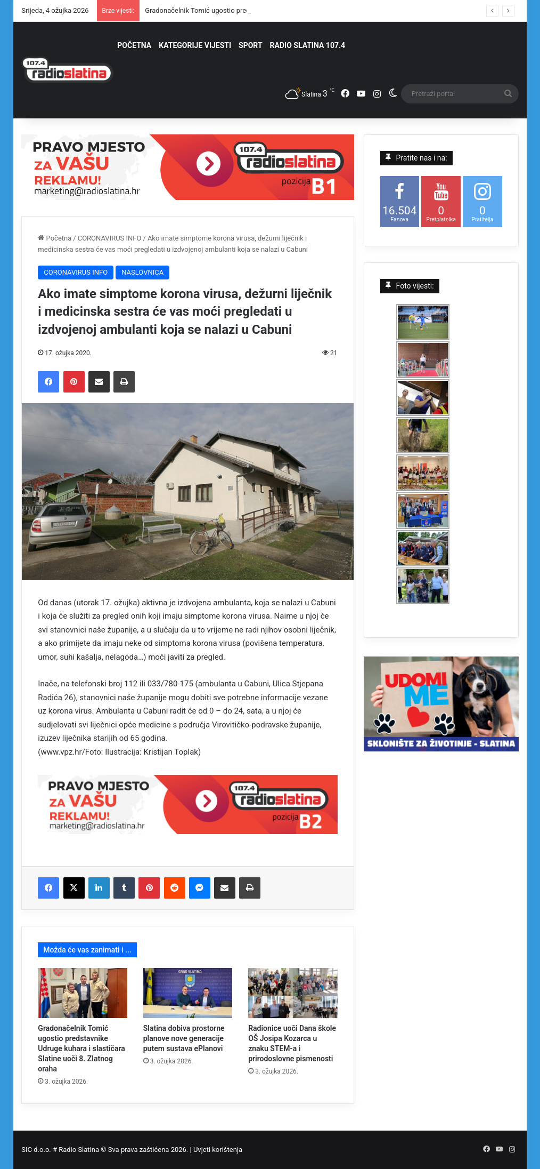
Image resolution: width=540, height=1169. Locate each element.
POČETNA (134, 45)
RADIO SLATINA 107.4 (307, 45)
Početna (54, 238)
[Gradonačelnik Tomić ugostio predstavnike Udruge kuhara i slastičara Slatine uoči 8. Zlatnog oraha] (82, 993)
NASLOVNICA (142, 272)
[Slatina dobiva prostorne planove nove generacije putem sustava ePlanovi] (187, 993)
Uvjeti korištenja (217, 1150)
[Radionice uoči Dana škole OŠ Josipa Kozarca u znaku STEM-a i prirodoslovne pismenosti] (292, 993)
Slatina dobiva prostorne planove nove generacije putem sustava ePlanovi (184, 1038)
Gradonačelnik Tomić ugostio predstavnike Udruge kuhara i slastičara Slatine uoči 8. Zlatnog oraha (81, 1048)
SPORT (251, 45)
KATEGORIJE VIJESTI (195, 45)
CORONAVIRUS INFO (110, 238)
